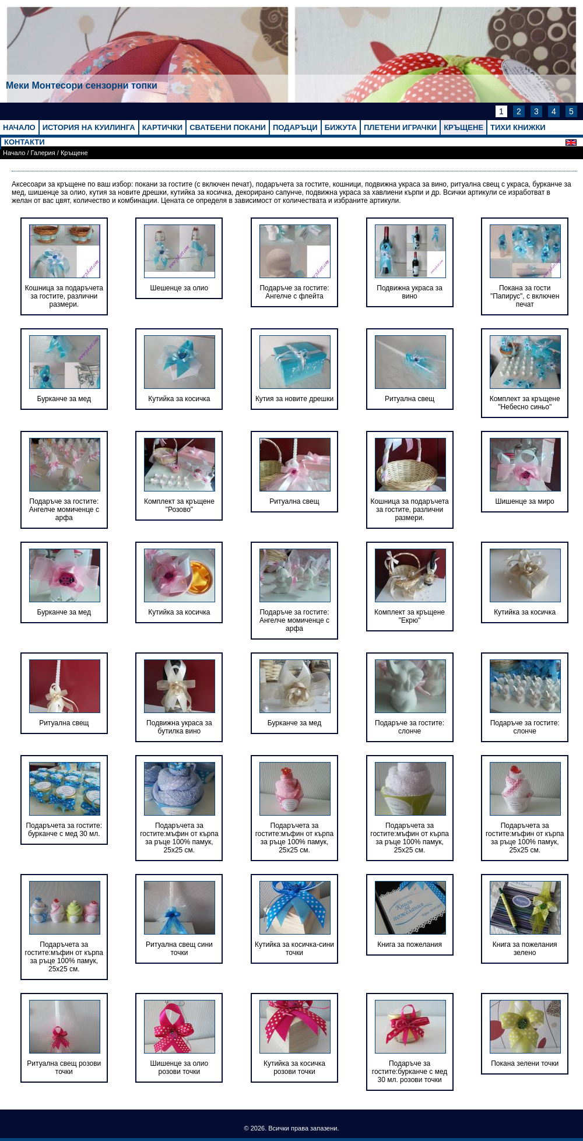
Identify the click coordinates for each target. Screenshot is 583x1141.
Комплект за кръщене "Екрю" (409, 616)
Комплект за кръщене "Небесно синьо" (525, 403)
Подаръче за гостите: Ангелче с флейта (294, 292)
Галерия (43, 152)
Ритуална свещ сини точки (179, 948)
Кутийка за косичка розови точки (294, 1067)
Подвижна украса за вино (409, 292)
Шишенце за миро (525, 501)
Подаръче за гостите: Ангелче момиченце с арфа (64, 509)
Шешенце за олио (179, 288)
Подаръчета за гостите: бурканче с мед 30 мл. (64, 829)
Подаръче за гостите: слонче (409, 727)
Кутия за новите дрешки (294, 399)
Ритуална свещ (409, 399)
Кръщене (74, 152)
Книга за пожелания (409, 944)
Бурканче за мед (64, 399)
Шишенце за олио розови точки (179, 1067)
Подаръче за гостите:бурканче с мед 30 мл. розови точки (410, 1071)
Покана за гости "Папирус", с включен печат (524, 296)
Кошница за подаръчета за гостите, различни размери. (64, 296)
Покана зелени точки (525, 1063)
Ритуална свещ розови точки (64, 1067)
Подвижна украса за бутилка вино (179, 727)
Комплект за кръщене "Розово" (179, 505)
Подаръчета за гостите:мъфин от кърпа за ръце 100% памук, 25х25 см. (179, 837)
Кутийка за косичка (179, 399)
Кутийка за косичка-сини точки (294, 948)
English (574, 142)
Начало (14, 152)
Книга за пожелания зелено (525, 948)
